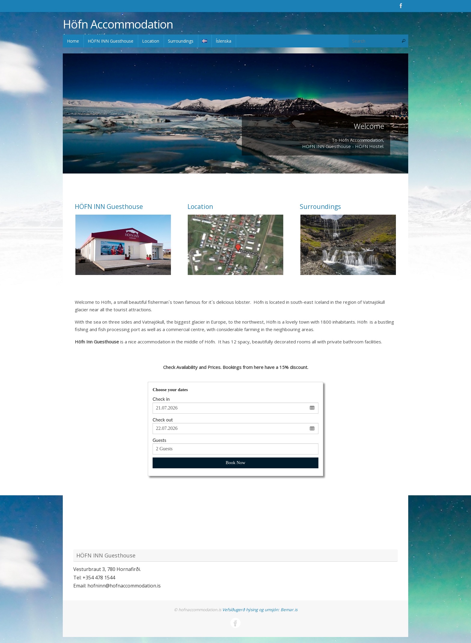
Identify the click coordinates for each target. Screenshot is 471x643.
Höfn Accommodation (118, 24)
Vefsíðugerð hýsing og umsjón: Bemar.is (259, 609)
